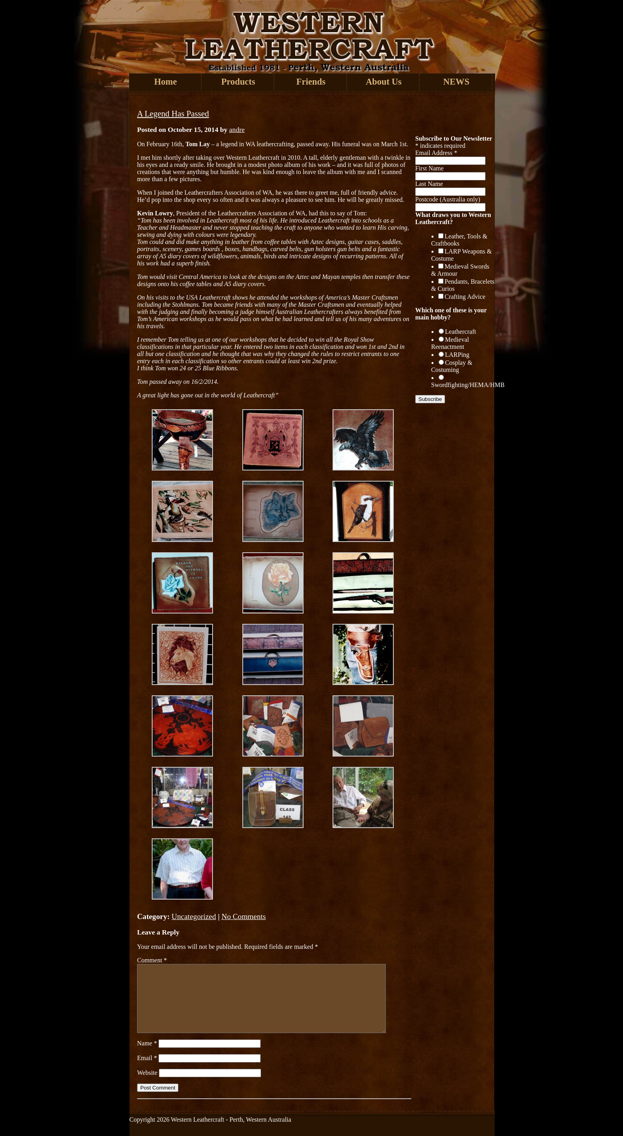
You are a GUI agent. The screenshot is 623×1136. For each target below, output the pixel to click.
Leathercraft (460, 331)
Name (147, 1043)
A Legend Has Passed (173, 113)
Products (238, 82)
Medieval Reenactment (450, 343)
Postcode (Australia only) (447, 199)
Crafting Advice (465, 296)
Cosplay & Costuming (451, 366)
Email (147, 1058)
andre (237, 130)
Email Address (436, 152)
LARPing (457, 354)
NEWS (456, 82)
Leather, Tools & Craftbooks (459, 240)
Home (165, 82)
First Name (429, 168)
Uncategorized (194, 916)
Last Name (429, 183)
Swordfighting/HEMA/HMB (468, 384)
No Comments (244, 916)
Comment (152, 960)
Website (147, 1072)
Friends (310, 82)
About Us (383, 82)
